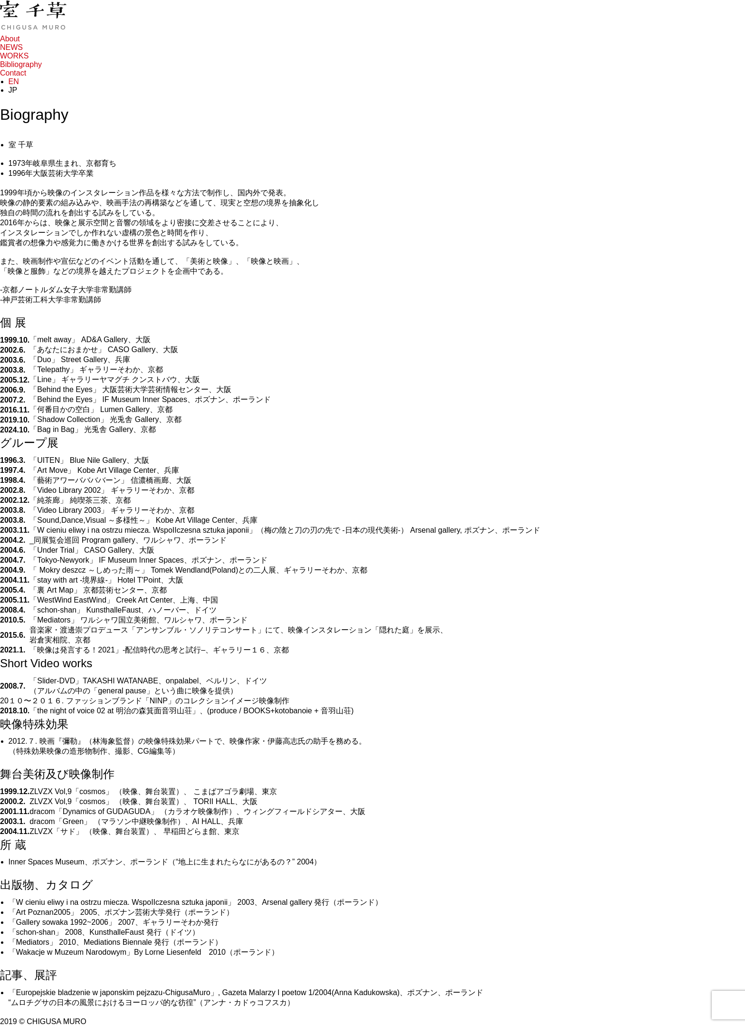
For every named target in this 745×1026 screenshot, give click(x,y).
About (10, 39)
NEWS (11, 47)
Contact (13, 73)
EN (14, 81)
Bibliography (21, 64)
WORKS (14, 56)
